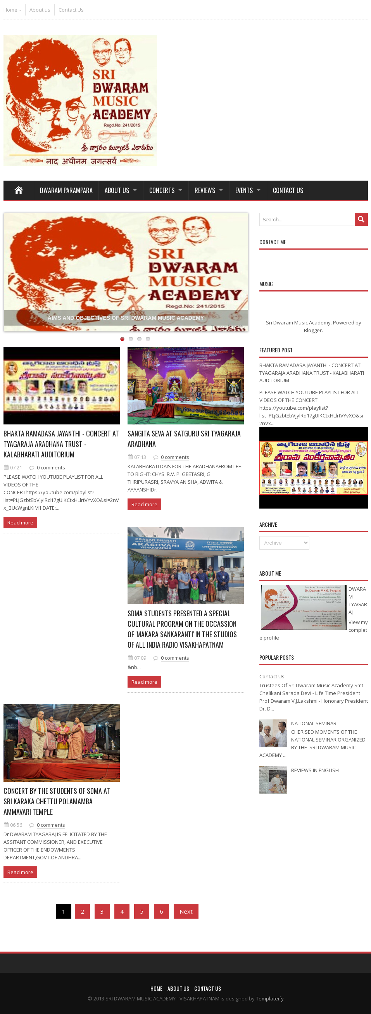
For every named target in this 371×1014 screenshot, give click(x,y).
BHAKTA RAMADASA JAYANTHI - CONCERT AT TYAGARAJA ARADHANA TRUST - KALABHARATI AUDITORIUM (61, 443)
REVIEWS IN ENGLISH (315, 770)
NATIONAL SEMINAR (313, 723)
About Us (117, 190)
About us (39, 9)
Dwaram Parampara (66, 190)
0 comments (51, 467)
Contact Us (71, 9)
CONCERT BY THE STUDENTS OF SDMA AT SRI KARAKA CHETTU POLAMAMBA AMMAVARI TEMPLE (56, 801)
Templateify (228, 327)
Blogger (313, 330)
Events (244, 190)
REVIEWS (205, 190)
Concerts (161, 190)
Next (186, 911)
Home (10, 9)
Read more (20, 522)
